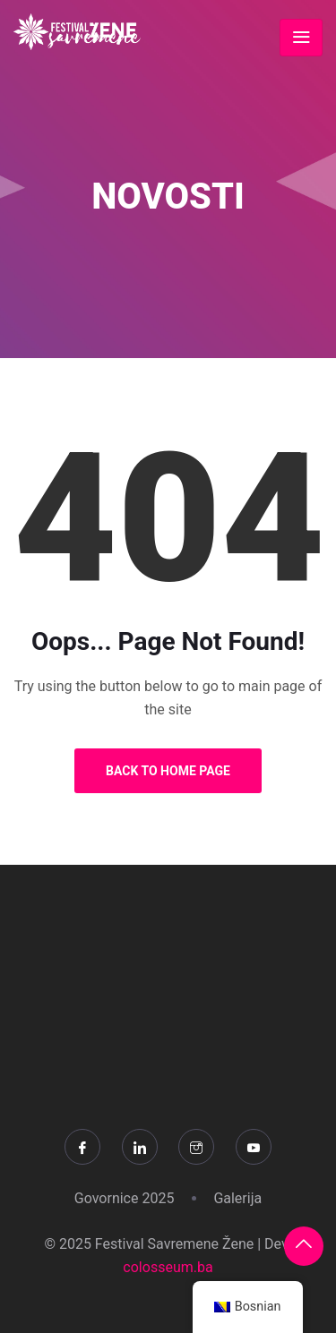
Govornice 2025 (124, 1198)
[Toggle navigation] (301, 37)
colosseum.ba (167, 1267)
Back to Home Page (168, 771)
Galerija (237, 1198)
